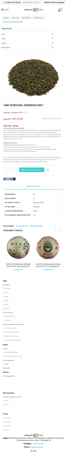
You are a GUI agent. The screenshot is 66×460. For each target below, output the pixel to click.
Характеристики (33, 186)
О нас (5, 414)
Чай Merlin (7, 320)
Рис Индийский (9, 376)
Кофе (3, 39)
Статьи (6, 430)
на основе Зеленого (11, 336)
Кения (6, 300)
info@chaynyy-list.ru (30, 2)
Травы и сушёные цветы (12, 397)
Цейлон (6, 309)
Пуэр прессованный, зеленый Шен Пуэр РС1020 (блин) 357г (18, 265)
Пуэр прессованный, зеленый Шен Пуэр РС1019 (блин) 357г (48, 265)
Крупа (4, 43)
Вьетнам (7, 288)
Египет (6, 292)
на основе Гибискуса (11, 332)
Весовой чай (21, 226)
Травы (6, 400)
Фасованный (8, 313)
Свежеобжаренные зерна (13, 356)
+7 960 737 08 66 (12, 2)
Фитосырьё (6, 47)
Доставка (7, 418)
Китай (6, 304)
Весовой (6, 285)
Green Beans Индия (11, 352)
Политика (7, 426)
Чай (3, 34)
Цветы (6, 404)
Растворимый (8, 360)
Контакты (7, 422)
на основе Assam (10, 328)
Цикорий (6, 368)
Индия (6, 296)
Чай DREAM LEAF (9, 316)
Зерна (5, 349)
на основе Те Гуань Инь (12, 340)
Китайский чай (36, 226)
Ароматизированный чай (13, 324)
